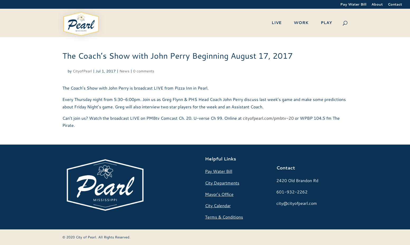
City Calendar (218, 205)
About (377, 5)
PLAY (326, 23)
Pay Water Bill (353, 5)
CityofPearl (82, 71)
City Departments (222, 183)
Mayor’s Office (219, 194)
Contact (395, 5)
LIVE (277, 23)
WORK (301, 23)
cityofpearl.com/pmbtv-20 (268, 118)
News (124, 71)
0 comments (143, 71)
